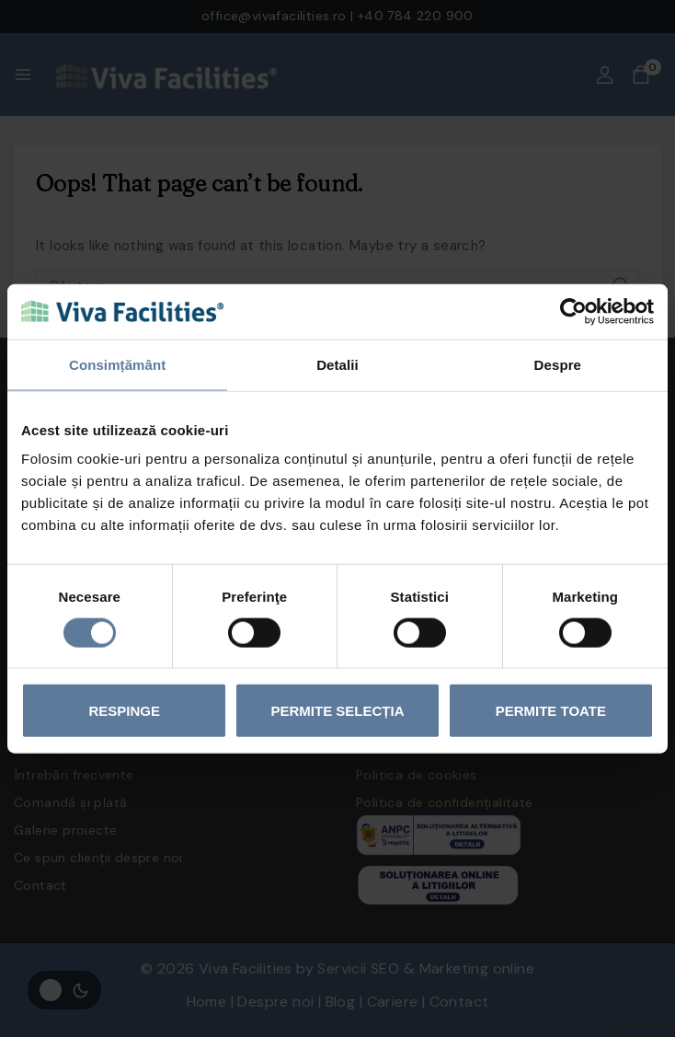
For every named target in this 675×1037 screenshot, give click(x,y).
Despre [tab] (557, 364)
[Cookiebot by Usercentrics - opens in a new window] (573, 311)
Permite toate (551, 711)
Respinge (124, 711)
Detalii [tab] (337, 364)
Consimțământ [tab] (117, 364)
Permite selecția (338, 711)
